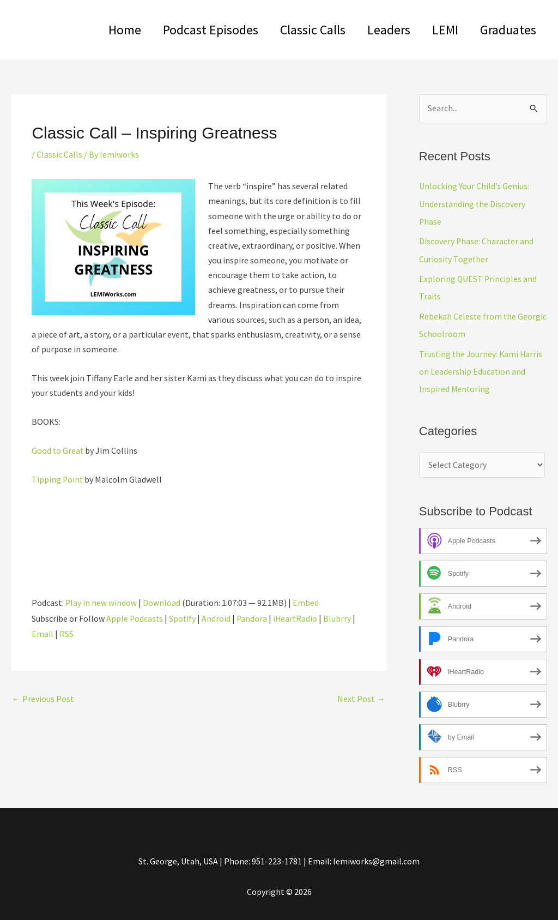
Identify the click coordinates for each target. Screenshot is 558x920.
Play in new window (101, 602)
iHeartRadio (297, 617)
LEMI (439, 29)
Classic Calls (297, 29)
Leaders (377, 29)
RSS (66, 632)
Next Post (361, 696)
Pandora (253, 617)
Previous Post (43, 696)
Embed (306, 602)
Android (217, 617)
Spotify (183, 617)
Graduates (506, 29)
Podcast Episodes (191, 29)
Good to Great (58, 449)
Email (42, 632)
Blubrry (340, 617)
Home (100, 29)
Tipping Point (58, 478)
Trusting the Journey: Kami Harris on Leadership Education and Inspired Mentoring (482, 370)
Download (162, 602)
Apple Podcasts (135, 617)
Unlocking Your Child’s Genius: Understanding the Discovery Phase (474, 204)
